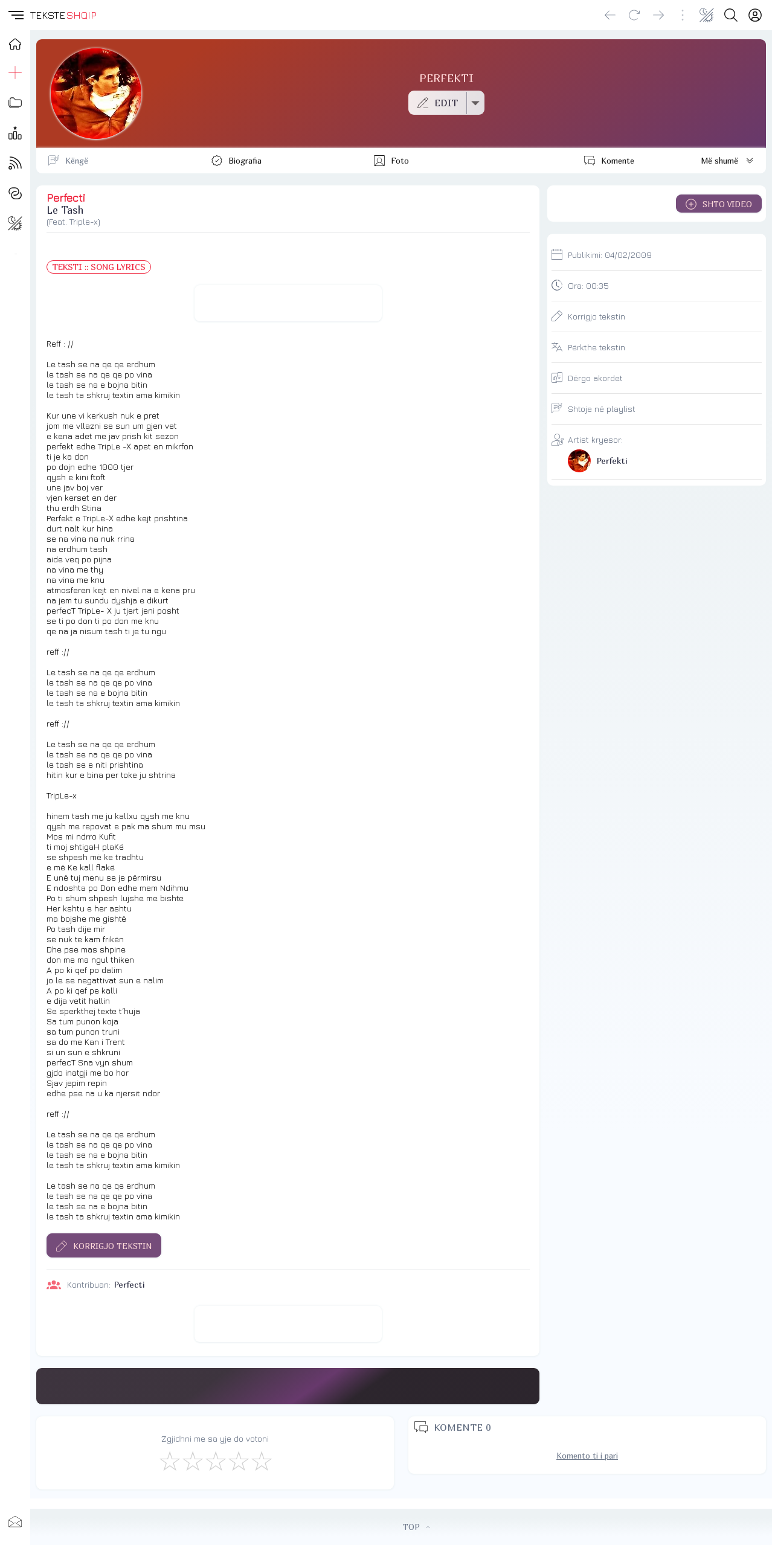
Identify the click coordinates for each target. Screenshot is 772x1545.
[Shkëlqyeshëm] (260, 1460)
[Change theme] (707, 15)
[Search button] (731, 15)
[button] (15, 15)
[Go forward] (658, 15)
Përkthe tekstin (596, 347)
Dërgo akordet (595, 378)
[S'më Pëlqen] (169, 1460)
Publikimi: (610, 254)
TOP (416, 1527)
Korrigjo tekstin (596, 316)
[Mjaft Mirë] (238, 1460)
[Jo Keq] (192, 1460)
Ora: (588, 285)
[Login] (755, 15)
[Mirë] (215, 1460)
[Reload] (634, 15)
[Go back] (610, 15)
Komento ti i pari (587, 1455)
